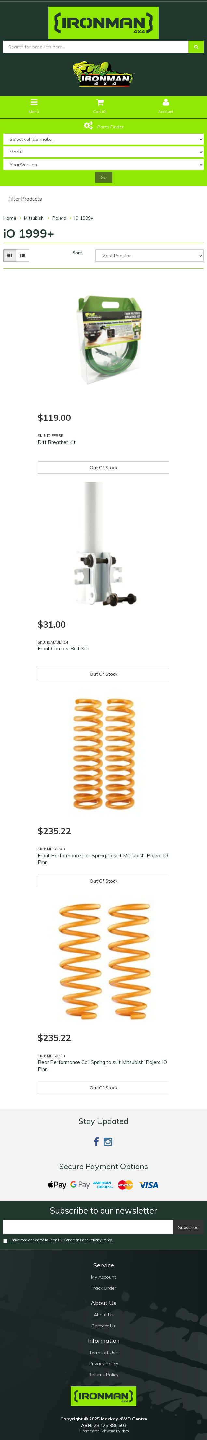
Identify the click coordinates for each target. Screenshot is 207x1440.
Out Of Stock (103, 468)
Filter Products (25, 199)
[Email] (88, 1227)
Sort (77, 253)
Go (104, 177)
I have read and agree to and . (58, 1240)
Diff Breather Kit (57, 442)
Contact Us (103, 1326)
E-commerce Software (97, 1431)
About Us (104, 1315)
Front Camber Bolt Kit (62, 649)
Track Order (103, 1288)
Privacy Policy (101, 1240)
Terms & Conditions (65, 1240)
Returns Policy (103, 1375)
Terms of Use (103, 1352)
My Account (103, 1277)
